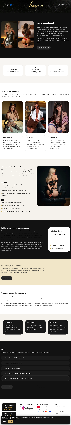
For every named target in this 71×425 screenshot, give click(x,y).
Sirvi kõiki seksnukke (43, 47)
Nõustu (10, 421)
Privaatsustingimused (59, 411)
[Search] (55, 4)
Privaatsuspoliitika (15, 418)
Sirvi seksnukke (7, 387)
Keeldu (4, 421)
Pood (29, 11)
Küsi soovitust (6, 278)
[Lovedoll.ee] (35, 4)
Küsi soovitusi (42, 387)
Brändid (36, 11)
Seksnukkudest (22, 11)
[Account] (59, 4)
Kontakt (56, 413)
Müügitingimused (58, 409)
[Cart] (63, 4)
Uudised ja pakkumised (47, 11)
